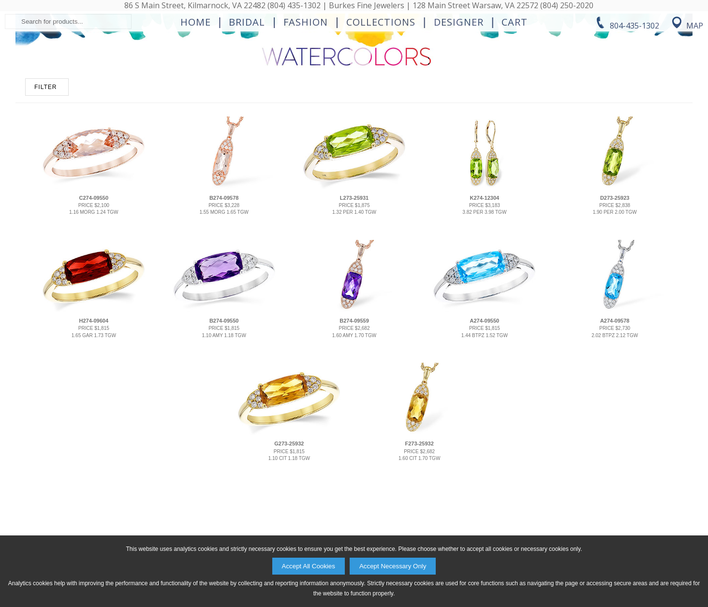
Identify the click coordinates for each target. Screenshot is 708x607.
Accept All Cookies (308, 566)
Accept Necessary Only (393, 566)
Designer (459, 99)
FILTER (45, 195)
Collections (380, 99)
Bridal (247, 99)
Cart (515, 99)
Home (195, 99)
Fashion (305, 99)
